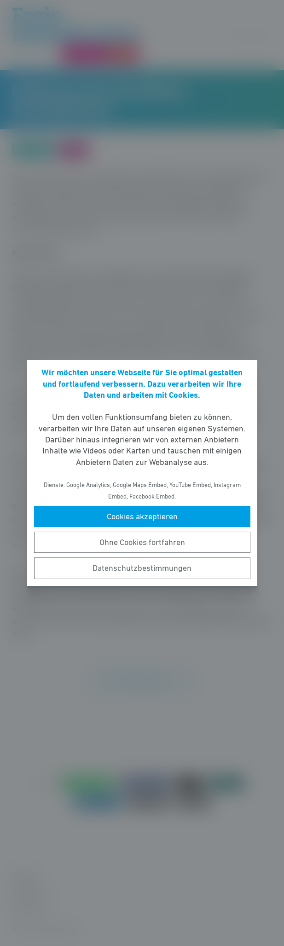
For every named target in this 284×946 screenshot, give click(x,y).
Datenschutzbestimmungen (142, 568)
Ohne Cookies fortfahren (142, 542)
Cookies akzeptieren (142, 516)
